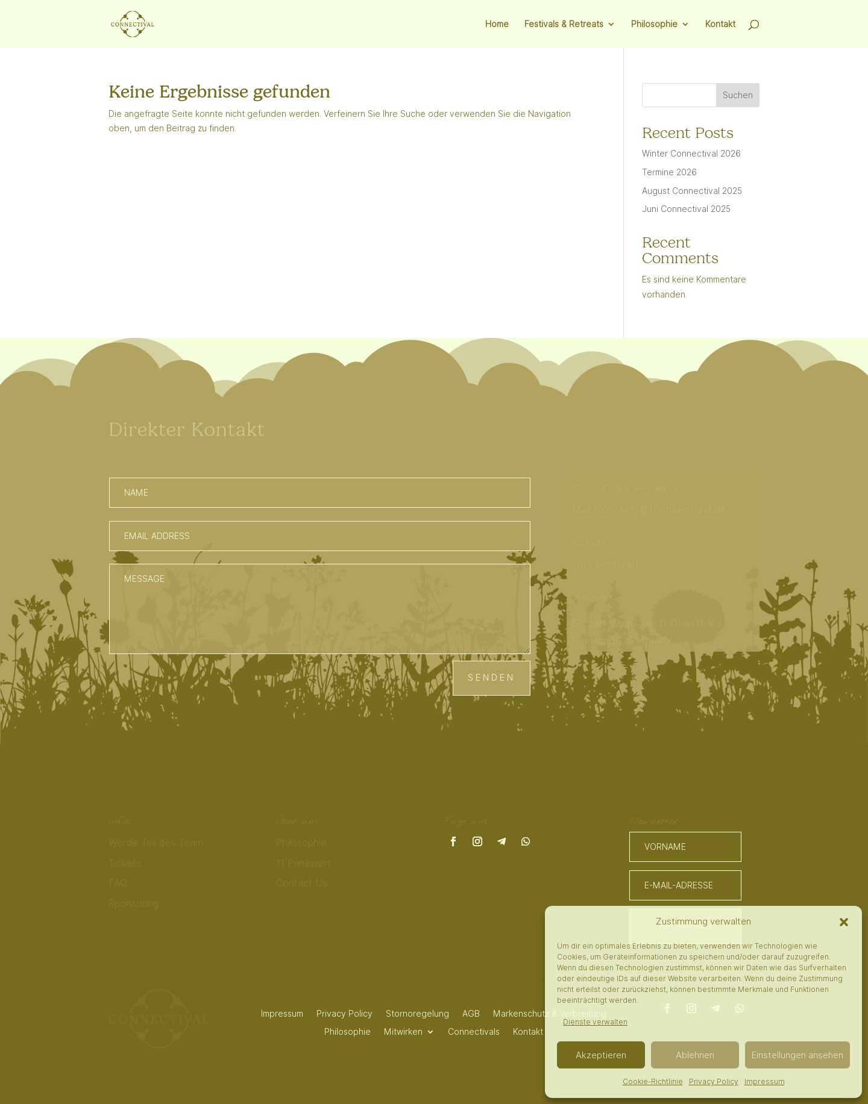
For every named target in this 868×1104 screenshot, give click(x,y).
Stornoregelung (417, 1013)
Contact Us (301, 884)
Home (497, 24)
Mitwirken (403, 1031)
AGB (471, 1013)
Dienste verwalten (595, 1021)
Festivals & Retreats (563, 24)
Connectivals (474, 1031)
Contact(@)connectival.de (663, 509)
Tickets (124, 863)
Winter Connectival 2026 (691, 153)
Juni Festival (603, 564)
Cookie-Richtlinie (653, 1081)
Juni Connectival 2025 (686, 209)
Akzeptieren (601, 1055)
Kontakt (720, 24)
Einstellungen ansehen (797, 1055)
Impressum (764, 1081)
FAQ (117, 884)
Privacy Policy (713, 1081)
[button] (844, 922)
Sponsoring (133, 904)
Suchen (738, 95)
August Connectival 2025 (692, 191)
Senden (491, 677)
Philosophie (654, 24)
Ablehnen (695, 1055)
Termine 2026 (669, 172)
